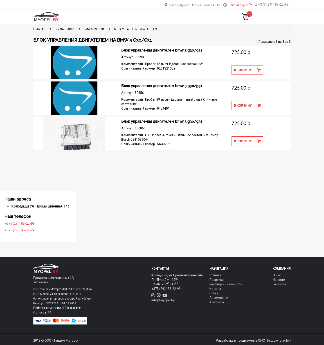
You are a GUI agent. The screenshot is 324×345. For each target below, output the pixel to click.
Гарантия (279, 284)
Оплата (148, 16)
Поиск (213, 293)
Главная (94, 16)
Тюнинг (131, 16)
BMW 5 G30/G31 (94, 29)
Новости (212, 16)
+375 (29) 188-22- (47, 230)
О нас (277, 275)
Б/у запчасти (64, 29)
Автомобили (218, 298)
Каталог (112, 16)
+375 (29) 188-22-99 (49, 223)
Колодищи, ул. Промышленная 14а (194, 5)
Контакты (192, 16)
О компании (169, 16)
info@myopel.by (163, 300)
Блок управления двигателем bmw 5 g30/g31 (161, 50)
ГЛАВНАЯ (39, 29)
